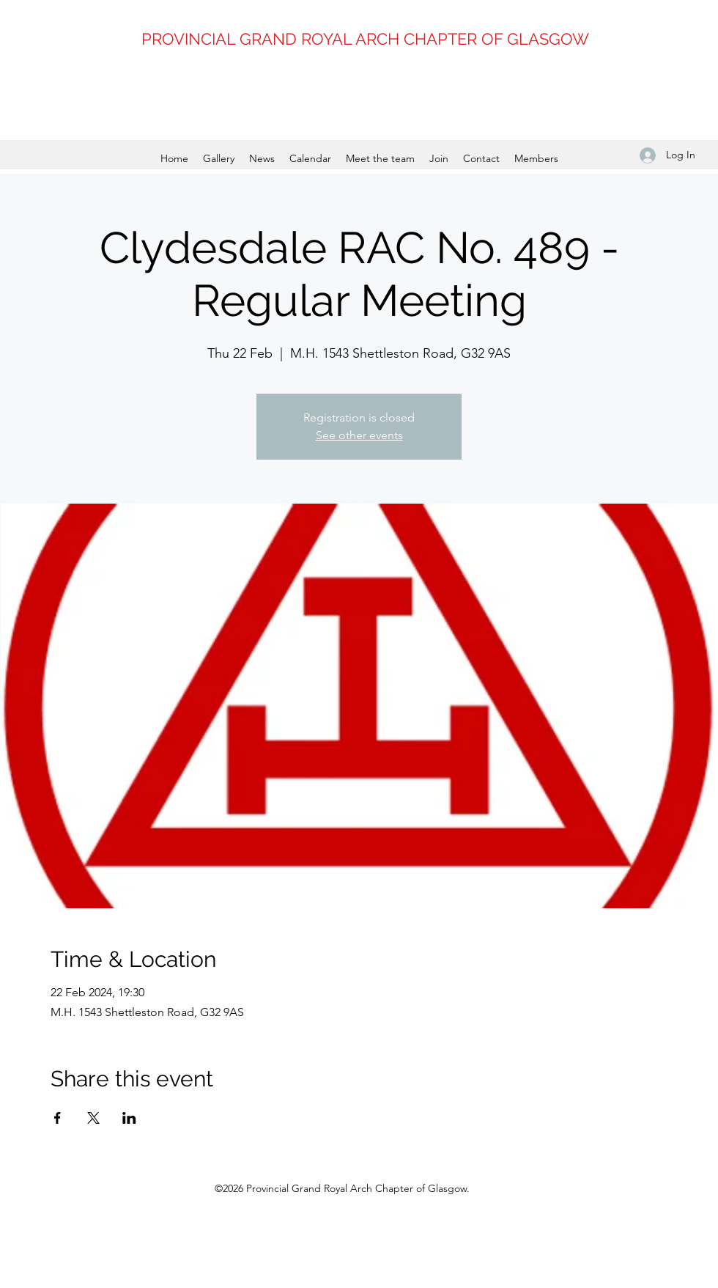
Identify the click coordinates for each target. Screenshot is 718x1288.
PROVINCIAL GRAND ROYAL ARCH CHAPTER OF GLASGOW (365, 38)
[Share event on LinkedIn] (129, 1118)
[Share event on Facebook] (57, 1118)
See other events (359, 435)
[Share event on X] (93, 1118)
